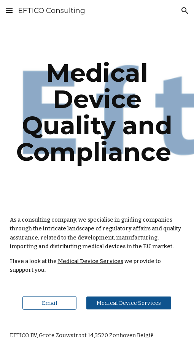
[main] (97, 112)
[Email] (49, 303)
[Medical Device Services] (128, 303)
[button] (9, 10)
